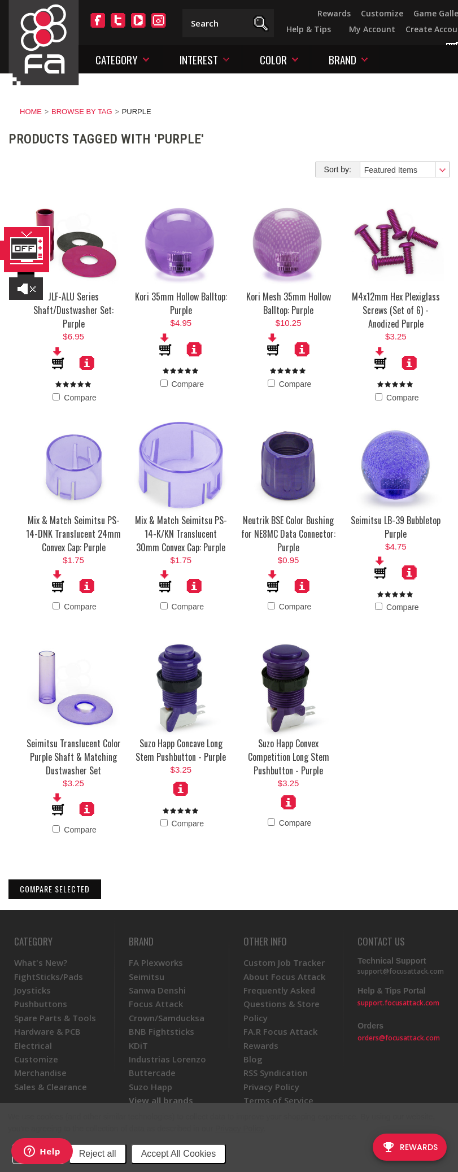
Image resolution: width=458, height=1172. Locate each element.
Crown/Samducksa (166, 1017)
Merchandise (40, 1072)
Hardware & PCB (47, 1031)
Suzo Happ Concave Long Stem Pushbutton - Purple (181, 750)
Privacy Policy (239, 1128)
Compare (74, 397)
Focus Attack (156, 1003)
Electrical (33, 1045)
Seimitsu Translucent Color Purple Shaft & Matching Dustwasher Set (74, 757)
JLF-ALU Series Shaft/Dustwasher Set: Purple (73, 310)
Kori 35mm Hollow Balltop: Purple (181, 303)
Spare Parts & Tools (55, 1017)
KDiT (138, 1045)
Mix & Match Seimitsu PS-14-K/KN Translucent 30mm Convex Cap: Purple (181, 533)
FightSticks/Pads (48, 976)
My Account (372, 29)
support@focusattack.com (400, 971)
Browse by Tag (81, 111)
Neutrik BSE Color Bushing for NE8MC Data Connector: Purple (288, 533)
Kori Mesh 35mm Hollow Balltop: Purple (288, 303)
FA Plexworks (156, 962)
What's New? (40, 962)
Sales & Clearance (50, 1086)
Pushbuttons (40, 1003)
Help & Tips (308, 29)
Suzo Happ (150, 1086)
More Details (87, 362)
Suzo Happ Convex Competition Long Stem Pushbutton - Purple (288, 757)
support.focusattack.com (398, 1003)
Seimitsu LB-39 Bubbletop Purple (395, 527)
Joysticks (32, 990)
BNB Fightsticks (161, 1031)
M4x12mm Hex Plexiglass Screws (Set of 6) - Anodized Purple (396, 310)
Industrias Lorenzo (167, 1059)
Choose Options (181, 788)
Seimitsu (146, 976)
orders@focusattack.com (398, 1038)
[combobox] (404, 169)
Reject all (97, 1153)
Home (31, 111)
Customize (382, 13)
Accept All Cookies (178, 1153)
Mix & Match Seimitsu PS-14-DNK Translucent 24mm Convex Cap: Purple (73, 533)
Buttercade (152, 1072)
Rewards (334, 13)
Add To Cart (59, 358)
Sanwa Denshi (157, 990)
